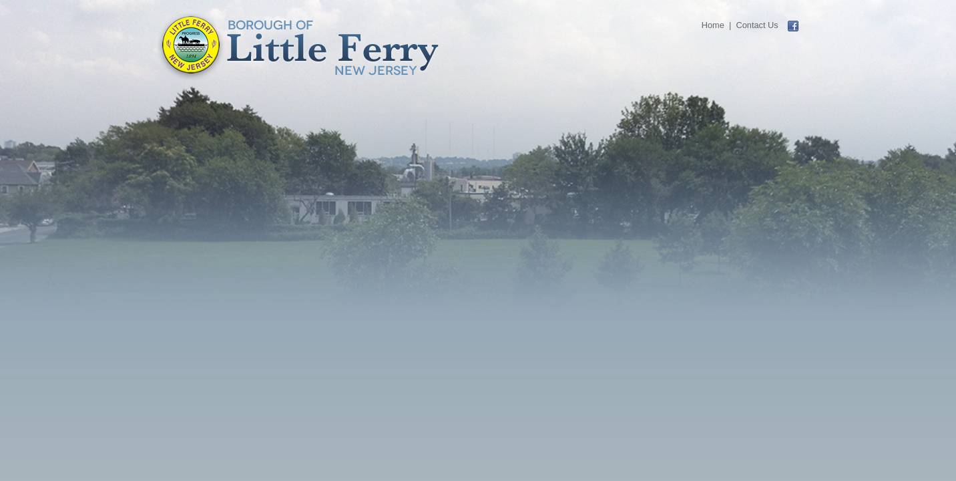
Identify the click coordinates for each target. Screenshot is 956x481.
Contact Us (757, 25)
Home (713, 25)
